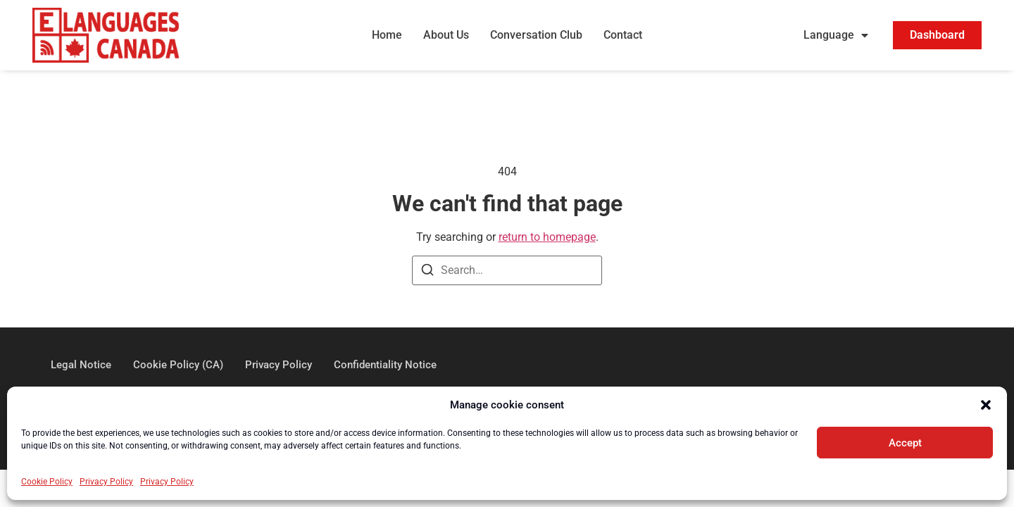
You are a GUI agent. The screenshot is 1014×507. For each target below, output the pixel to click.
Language (835, 35)
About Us (446, 35)
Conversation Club (536, 35)
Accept (905, 443)
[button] (986, 405)
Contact (622, 35)
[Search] (427, 272)
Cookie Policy (47, 482)
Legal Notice (81, 364)
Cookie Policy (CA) (178, 364)
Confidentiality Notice (385, 364)
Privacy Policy (106, 482)
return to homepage (547, 237)
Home (387, 35)
